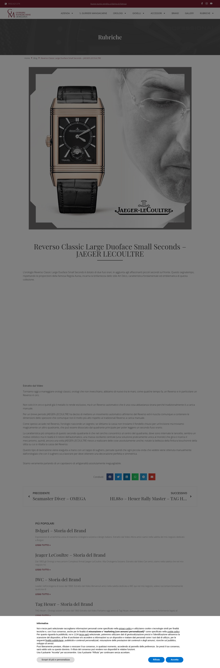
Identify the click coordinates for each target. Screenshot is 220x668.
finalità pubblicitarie (54, 640)
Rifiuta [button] (156, 659)
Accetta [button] (174, 659)
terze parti (84, 634)
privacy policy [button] (125, 628)
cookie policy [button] (173, 631)
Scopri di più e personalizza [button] (56, 659)
